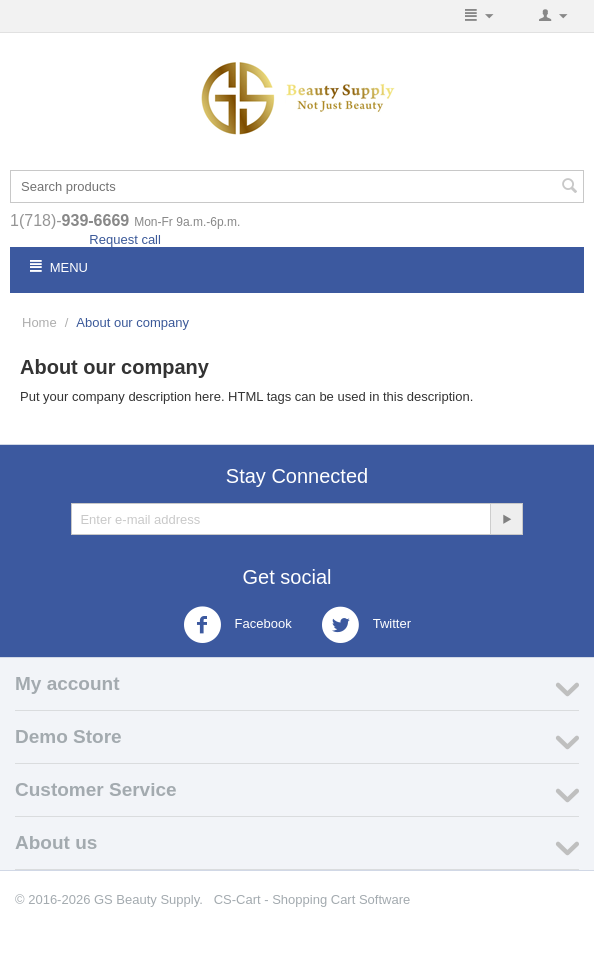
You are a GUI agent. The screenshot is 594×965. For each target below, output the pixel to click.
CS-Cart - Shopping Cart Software (312, 899)
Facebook (237, 625)
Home (39, 322)
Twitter (366, 625)
